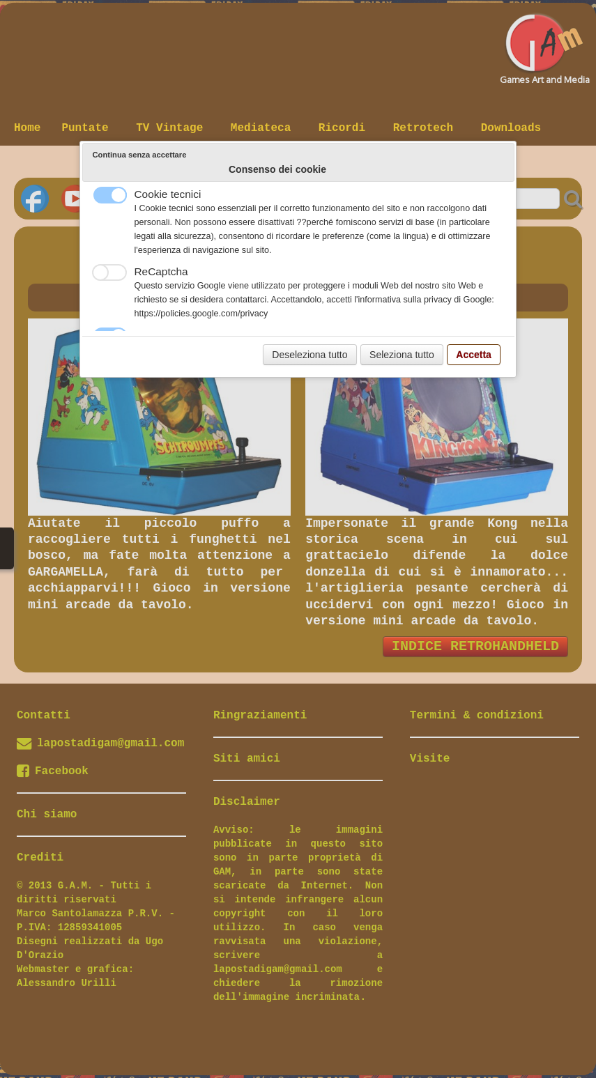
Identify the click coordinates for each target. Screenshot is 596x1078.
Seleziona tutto (401, 354)
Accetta (473, 354)
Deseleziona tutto (309, 354)
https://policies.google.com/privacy (201, 313)
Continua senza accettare (140, 155)
